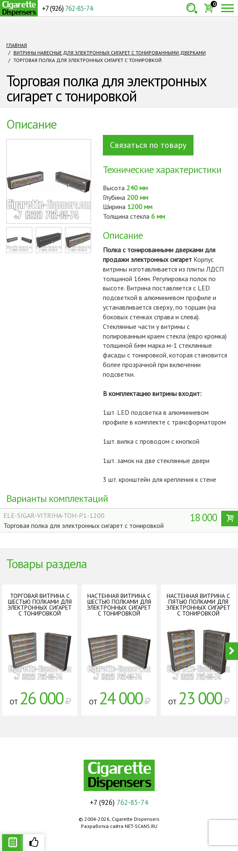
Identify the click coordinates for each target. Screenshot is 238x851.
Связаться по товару (148, 145)
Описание (12, 842)
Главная (16, 45)
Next (231, 651)
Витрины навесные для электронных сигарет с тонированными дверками (109, 52)
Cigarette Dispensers (19, 8)
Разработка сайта (102, 826)
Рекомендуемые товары (33, 842)
